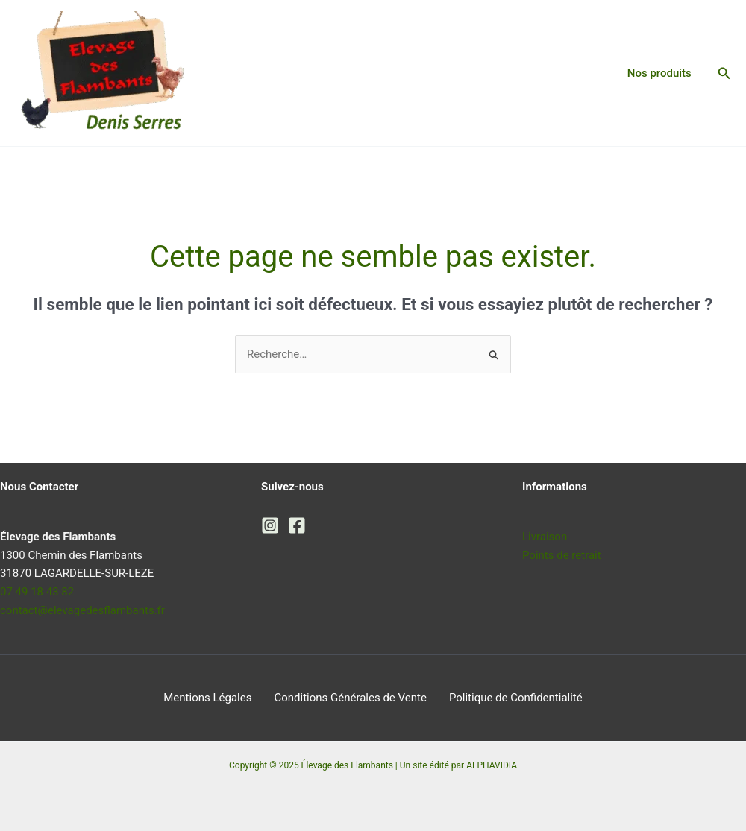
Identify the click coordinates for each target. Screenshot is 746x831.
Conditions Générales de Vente (350, 697)
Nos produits (659, 73)
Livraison (544, 536)
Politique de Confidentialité (516, 697)
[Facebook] (297, 525)
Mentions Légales (207, 697)
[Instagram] (270, 525)
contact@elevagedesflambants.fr (82, 610)
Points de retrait (561, 555)
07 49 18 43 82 (37, 591)
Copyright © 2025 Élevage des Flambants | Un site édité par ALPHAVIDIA (373, 765)
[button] (724, 73)
